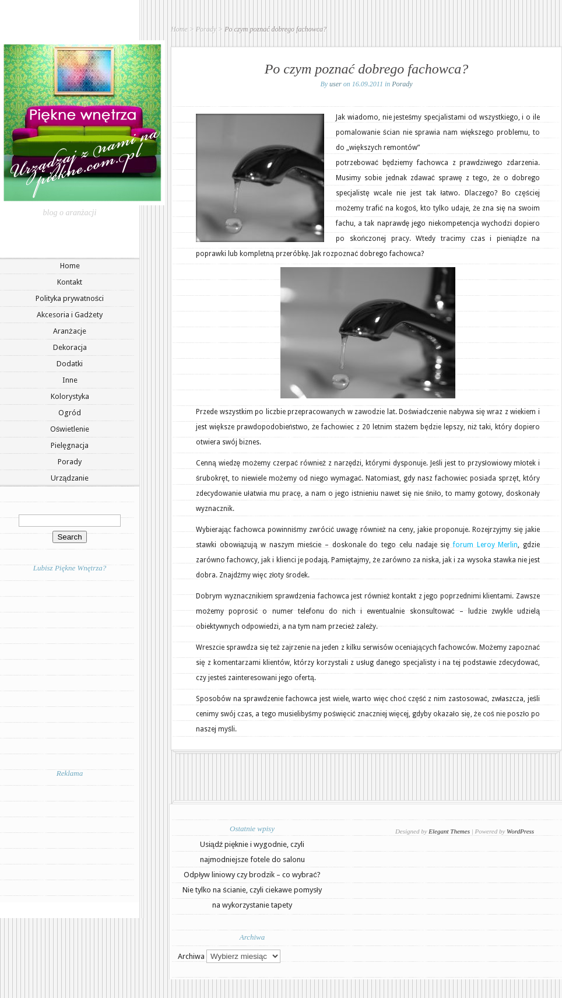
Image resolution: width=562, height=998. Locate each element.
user (335, 84)
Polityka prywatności (70, 298)
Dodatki (70, 363)
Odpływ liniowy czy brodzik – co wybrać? (252, 874)
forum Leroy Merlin (485, 545)
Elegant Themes (449, 831)
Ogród (69, 412)
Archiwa (191, 956)
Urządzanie (70, 478)
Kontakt (69, 282)
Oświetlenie (70, 429)
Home (70, 265)
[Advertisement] (70, 839)
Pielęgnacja (70, 445)
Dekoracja (70, 347)
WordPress (520, 831)
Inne (70, 380)
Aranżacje (69, 331)
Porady (70, 461)
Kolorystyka (70, 396)
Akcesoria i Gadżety (70, 314)
